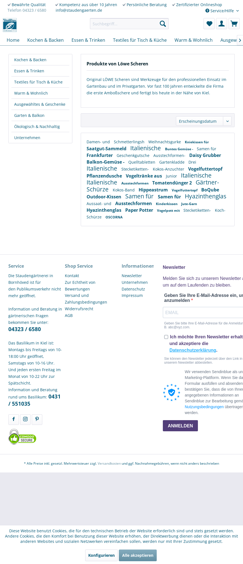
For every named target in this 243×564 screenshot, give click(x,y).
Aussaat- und (99, 203)
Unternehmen (27, 137)
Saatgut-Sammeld (107, 149)
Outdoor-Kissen (104, 197)
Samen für (206, 148)
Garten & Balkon (29, 115)
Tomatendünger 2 (172, 183)
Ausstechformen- (169, 155)
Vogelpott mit (169, 210)
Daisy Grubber (205, 155)
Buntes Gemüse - (179, 149)
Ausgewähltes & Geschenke (39, 104)
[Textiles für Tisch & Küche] (140, 40)
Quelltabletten (142, 162)
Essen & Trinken (29, 70)
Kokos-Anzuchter (169, 169)
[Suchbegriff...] (129, 23)
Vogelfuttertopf (205, 169)
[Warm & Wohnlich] (194, 40)
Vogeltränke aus (144, 176)
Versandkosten (109, 463)
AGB (69, 315)
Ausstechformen (135, 183)
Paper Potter (139, 210)
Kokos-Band (124, 190)
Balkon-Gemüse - (106, 162)
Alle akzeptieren (137, 555)
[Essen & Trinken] (88, 40)
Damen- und (99, 141)
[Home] (13, 40)
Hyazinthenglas (205, 196)
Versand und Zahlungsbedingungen (86, 299)
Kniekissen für (197, 142)
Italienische (146, 148)
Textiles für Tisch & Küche (38, 82)
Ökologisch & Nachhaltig (37, 126)
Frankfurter (100, 155)
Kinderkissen (167, 203)
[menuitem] (129, 23)
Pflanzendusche (105, 176)
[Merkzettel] (209, 23)
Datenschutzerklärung (193, 350)
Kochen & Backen (30, 59)
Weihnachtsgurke (165, 141)
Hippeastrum (154, 190)
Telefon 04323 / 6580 (27, 10)
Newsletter (132, 275)
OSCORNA (113, 217)
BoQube (210, 190)
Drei (192, 162)
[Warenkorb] (234, 23)
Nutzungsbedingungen (204, 407)
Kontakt (72, 275)
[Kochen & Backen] (45, 40)
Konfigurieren (101, 555)
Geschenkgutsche (134, 155)
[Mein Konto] (221, 23)
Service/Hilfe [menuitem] (220, 10)
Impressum (132, 295)
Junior (172, 176)
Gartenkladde (172, 162)
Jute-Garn (189, 203)
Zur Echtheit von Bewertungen (80, 286)
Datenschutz (133, 289)
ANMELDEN (180, 425)
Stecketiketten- (135, 169)
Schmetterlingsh (130, 141)
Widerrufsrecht (79, 308)
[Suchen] (163, 23)
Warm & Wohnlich (31, 93)
